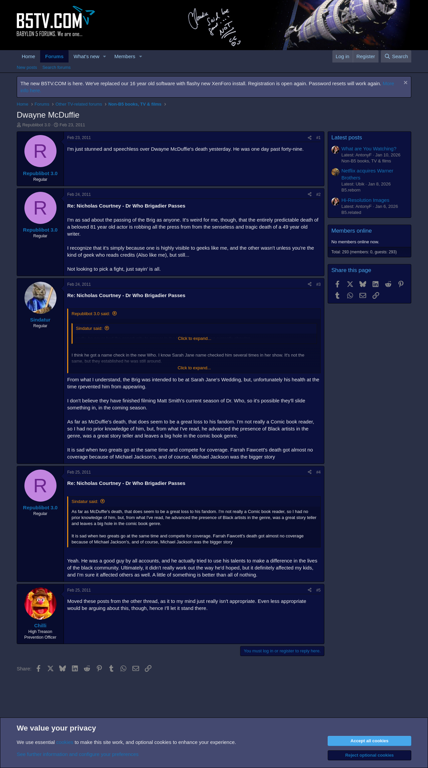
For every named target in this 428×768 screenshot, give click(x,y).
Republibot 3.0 (36, 124)
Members (124, 56)
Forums (54, 56)
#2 (318, 194)
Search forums (56, 67)
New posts (27, 67)
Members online (351, 231)
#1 (318, 137)
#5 (318, 590)
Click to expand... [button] (194, 338)
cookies (64, 742)
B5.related (351, 212)
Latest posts (346, 137)
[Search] (396, 56)
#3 (318, 284)
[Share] (309, 138)
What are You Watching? (369, 148)
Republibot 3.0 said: (91, 313)
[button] (104, 56)
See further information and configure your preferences (77, 754)
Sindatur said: (89, 328)
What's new (86, 56)
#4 (318, 472)
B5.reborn (350, 190)
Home (28, 56)
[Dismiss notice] (405, 83)
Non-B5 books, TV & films (366, 160)
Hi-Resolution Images (365, 200)
